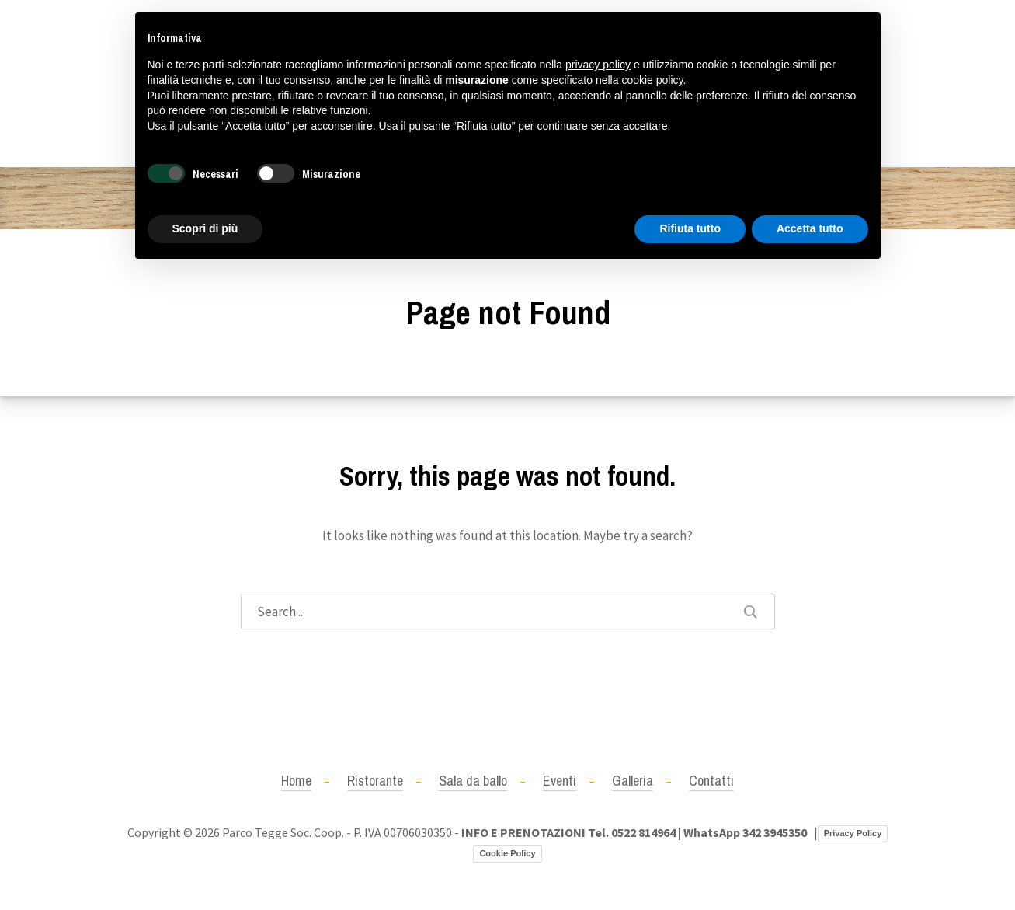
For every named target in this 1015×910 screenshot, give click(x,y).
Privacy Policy (853, 833)
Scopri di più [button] (205, 228)
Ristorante (375, 780)
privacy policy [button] (598, 64)
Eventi (559, 780)
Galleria (632, 780)
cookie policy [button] (652, 80)
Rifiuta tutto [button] (690, 228)
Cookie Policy (507, 853)
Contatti (711, 780)
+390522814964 (103, 83)
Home (296, 780)
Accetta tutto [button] (810, 228)
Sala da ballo (473, 780)
